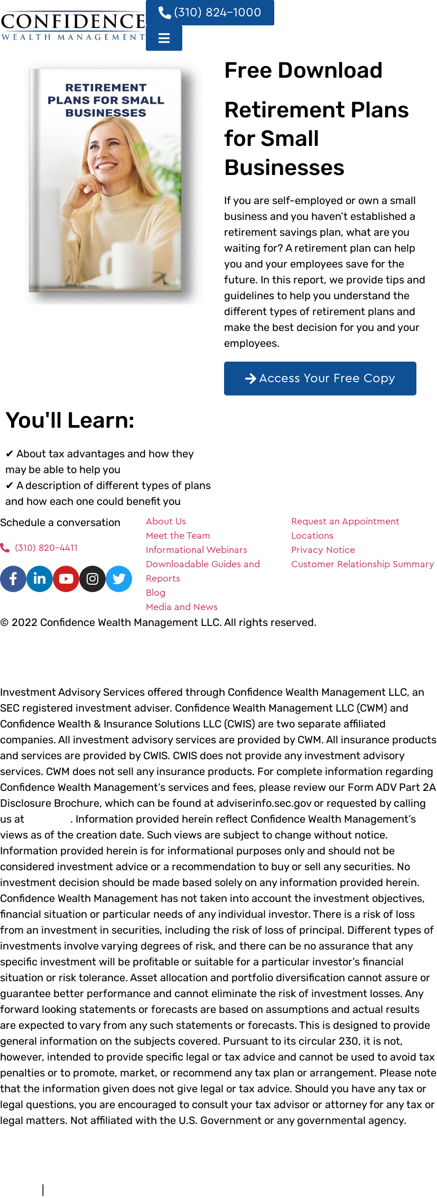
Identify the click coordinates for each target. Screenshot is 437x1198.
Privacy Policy (69, 1191)
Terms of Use (18, 1191)
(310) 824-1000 (48, 820)
